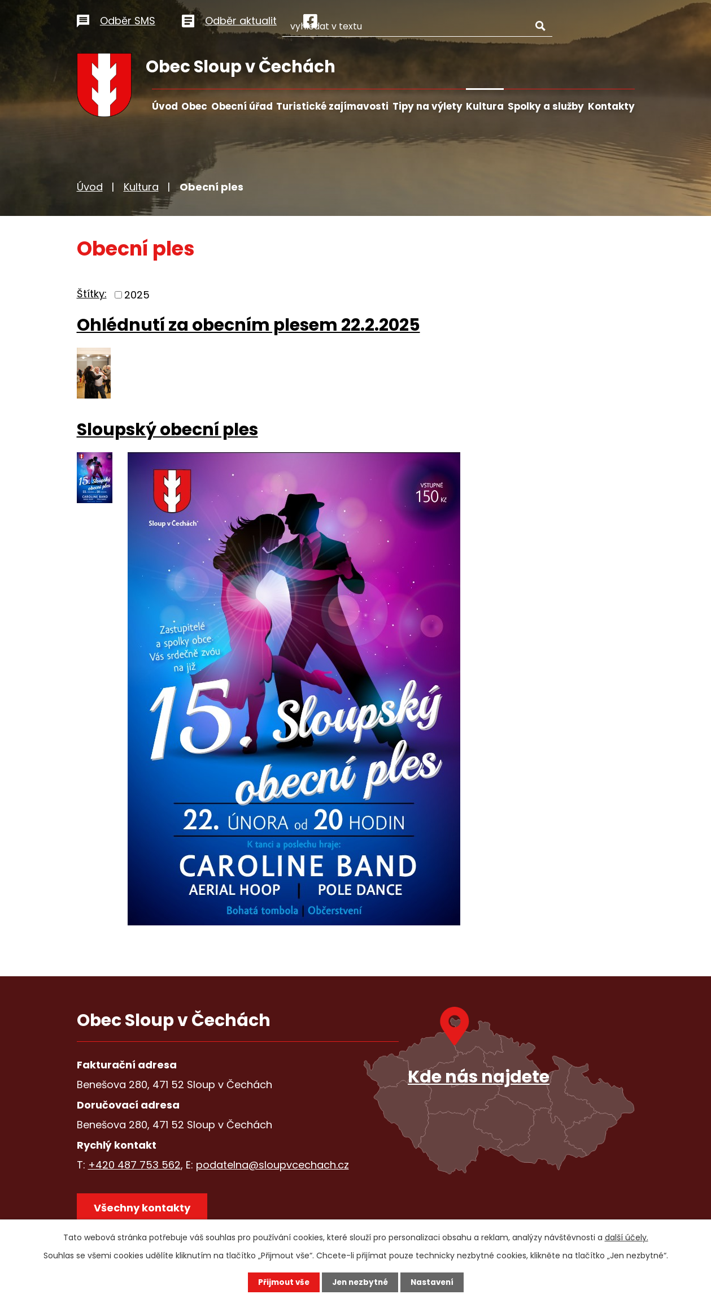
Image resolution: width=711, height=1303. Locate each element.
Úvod (165, 106)
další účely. (626, 1237)
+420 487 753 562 (134, 1165)
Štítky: (92, 294)
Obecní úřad (242, 106)
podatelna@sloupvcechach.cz (272, 1165)
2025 (137, 295)
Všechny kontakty (144, 1209)
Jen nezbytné (360, 1282)
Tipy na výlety (427, 106)
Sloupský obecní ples (167, 429)
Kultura (485, 106)
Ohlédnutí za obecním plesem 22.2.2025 (248, 324)
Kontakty (611, 106)
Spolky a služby (546, 106)
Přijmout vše (281, 1282)
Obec (194, 106)
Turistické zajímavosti (332, 106)
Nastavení (434, 1282)
